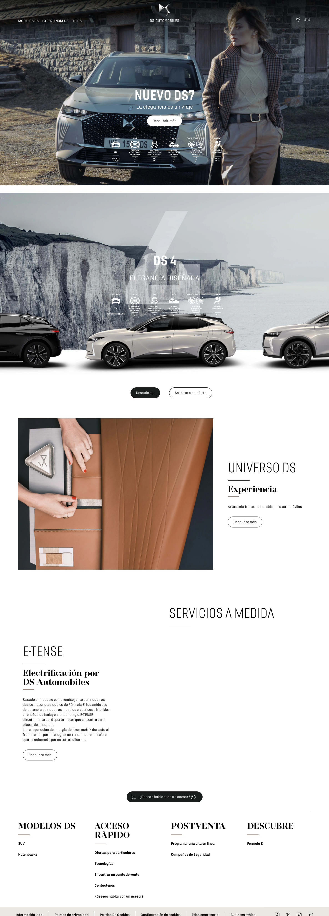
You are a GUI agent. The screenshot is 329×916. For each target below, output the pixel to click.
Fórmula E (255, 844)
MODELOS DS (47, 825)
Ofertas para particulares (115, 853)
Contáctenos (105, 885)
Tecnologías (104, 864)
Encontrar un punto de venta (117, 875)
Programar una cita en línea (193, 844)
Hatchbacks (28, 854)
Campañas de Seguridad (190, 854)
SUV (21, 844)
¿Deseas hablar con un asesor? (119, 896)
